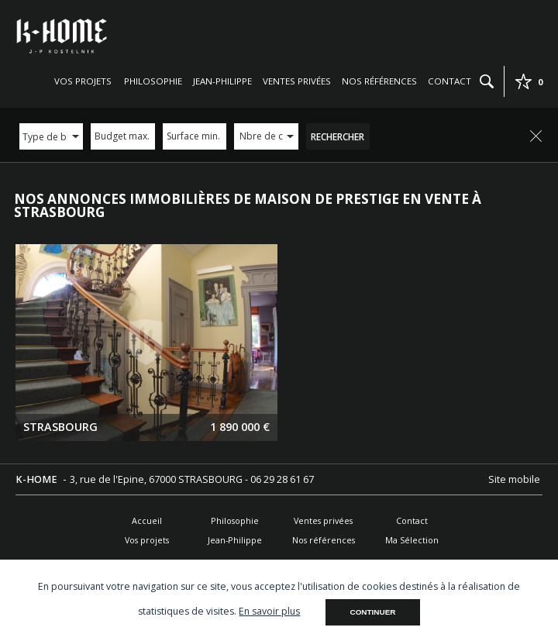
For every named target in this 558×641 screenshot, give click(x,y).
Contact (449, 81)
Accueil (147, 520)
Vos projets (83, 81)
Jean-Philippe (222, 81)
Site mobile (515, 479)
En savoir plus (269, 611)
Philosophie (153, 81)
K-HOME (38, 479)
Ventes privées (297, 81)
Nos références (379, 81)
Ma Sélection (412, 540)
